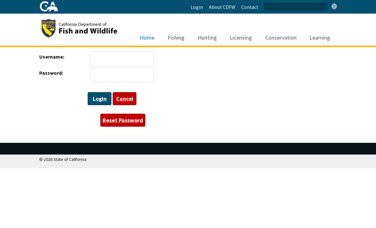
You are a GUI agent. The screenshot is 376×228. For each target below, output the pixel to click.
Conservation (278, 30)
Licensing (237, 30)
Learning (316, 30)
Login (197, 7)
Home (144, 30)
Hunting (204, 30)
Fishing (173, 30)
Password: (45, 73)
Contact (249, 7)
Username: (45, 57)
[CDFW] (86, 27)
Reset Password (123, 120)
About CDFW (222, 7)
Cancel (124, 98)
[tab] (334, 6)
